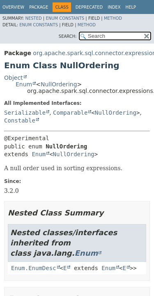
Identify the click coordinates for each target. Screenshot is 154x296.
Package (38, 7)
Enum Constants (65, 18)
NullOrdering (59, 84)
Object (13, 77)
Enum (24, 84)
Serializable (25, 112)
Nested (33, 18)
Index (114, 7)
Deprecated (89, 7)
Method (113, 18)
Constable (19, 120)
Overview (13, 7)
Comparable (70, 112)
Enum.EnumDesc (33, 268)
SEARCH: (68, 36)
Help (131, 7)
